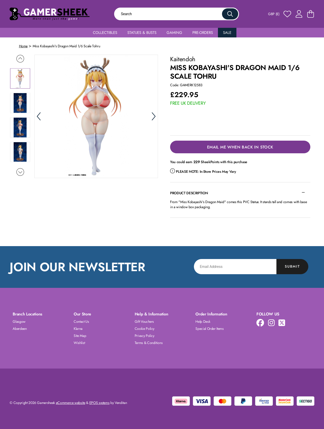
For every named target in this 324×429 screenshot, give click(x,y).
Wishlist (79, 342)
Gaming (174, 32)
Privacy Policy (144, 335)
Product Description (189, 193)
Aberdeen (20, 328)
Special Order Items (209, 328)
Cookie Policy (144, 328)
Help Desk (202, 321)
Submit (292, 266)
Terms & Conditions (149, 342)
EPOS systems (99, 402)
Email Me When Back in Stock (240, 147)
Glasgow (19, 321)
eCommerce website (70, 402)
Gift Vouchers (144, 321)
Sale (227, 32)
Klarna (78, 328)
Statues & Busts (141, 32)
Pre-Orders (202, 32)
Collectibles (105, 32)
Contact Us (81, 321)
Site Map (80, 335)
